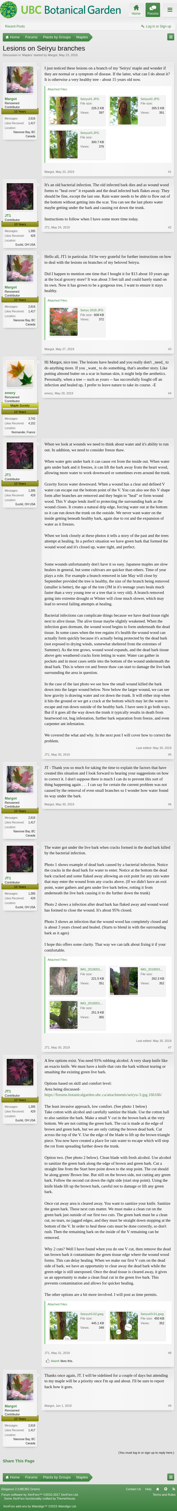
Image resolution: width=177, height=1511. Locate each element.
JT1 (8, 215)
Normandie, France (23, 432)
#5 (169, 755)
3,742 (31, 419)
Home (157, 1491)
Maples (27, 55)
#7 (169, 1049)
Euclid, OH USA (25, 244)
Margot (52, 55)
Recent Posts (15, 26)
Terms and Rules (164, 1496)
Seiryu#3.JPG (89, 133)
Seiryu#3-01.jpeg (152, 1315)
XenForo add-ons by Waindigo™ (25, 1508)
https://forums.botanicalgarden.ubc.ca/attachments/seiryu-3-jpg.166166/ (103, 1096)
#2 (169, 244)
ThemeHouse (66, 1500)
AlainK (55, 1362)
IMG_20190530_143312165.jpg (101, 971)
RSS (174, 1491)
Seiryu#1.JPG (89, 99)
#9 (169, 1444)
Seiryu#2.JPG (150, 99)
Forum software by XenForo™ (40, 1496)
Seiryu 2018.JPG (91, 310)
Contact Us (133, 1491)
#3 (169, 349)
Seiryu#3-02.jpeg (91, 1315)
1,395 (31, 231)
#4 (169, 432)
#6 (169, 835)
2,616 (31, 118)
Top (166, 1491)
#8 (169, 1354)
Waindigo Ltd (67, 1508)
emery (10, 393)
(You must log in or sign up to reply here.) (146, 1454)
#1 (169, 171)
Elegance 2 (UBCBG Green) (20, 1491)
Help (148, 1491)
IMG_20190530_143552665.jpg (101, 1005)
